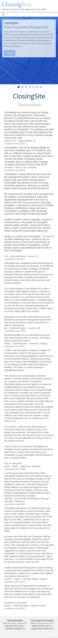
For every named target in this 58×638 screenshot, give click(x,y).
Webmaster (52, 634)
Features (9, 52)
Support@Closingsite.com (42, 628)
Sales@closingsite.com (15, 628)
